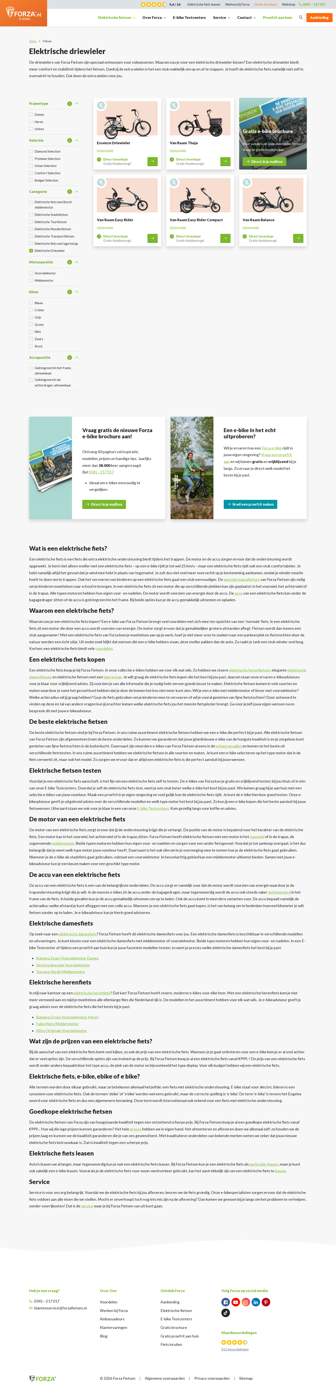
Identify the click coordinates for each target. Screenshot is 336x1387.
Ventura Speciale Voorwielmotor (63, 965)
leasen (280, 1171)
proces (135, 1129)
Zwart (39, 339)
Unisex (39, 129)
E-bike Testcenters (189, 17)
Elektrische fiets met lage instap (56, 243)
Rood (38, 346)
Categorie (38, 191)
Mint (38, 332)
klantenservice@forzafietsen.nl (58, 1308)
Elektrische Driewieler (50, 250)
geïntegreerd (279, 892)
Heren (39, 122)
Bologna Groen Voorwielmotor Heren (67, 1017)
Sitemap (246, 1378)
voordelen (103, 648)
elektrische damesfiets (78, 934)
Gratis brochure (173, 1327)
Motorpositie (41, 262)
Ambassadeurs (112, 1319)
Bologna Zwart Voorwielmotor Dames (67, 958)
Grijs (38, 317)
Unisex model (105, 150)
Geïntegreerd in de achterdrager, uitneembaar (53, 382)
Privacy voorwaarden (212, 1378)
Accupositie (39, 357)
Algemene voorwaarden (165, 1378)
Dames (39, 114)
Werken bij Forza (114, 1310)
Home (32, 41)
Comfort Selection (47, 173)
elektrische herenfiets (92, 993)
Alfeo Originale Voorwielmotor (61, 1030)
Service (219, 17)
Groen (39, 324)
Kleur (34, 292)
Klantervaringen (113, 1327)
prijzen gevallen (229, 746)
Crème (39, 310)
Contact (244, 17)
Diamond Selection (47, 151)
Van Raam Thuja (184, 143)
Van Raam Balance (258, 220)
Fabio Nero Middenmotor (57, 1024)
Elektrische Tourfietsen (51, 222)
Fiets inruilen (171, 1344)
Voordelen (108, 1302)
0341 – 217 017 (312, 4)
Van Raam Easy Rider (115, 220)
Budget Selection (46, 180)
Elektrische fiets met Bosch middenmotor (53, 204)
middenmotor (63, 843)
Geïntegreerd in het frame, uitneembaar (53, 370)
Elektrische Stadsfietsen (51, 214)
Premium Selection (47, 159)
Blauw (39, 303)
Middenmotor (44, 280)
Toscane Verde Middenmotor (60, 971)
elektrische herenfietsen (249, 670)
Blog (104, 1336)
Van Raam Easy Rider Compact (196, 220)
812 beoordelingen (235, 1349)
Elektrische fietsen (114, 17)
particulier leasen (263, 1164)
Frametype (38, 103)
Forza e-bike (272, 448)
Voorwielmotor (45, 273)
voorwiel (257, 836)
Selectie (36, 140)
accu (239, 593)
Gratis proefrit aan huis (179, 1336)
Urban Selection (46, 166)
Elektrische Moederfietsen (53, 229)
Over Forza (152, 17)
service (87, 1206)
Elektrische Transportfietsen (54, 236)
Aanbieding (170, 1302)
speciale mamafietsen (242, 579)
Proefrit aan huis (277, 17)
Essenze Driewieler (113, 143)
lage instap (113, 677)
